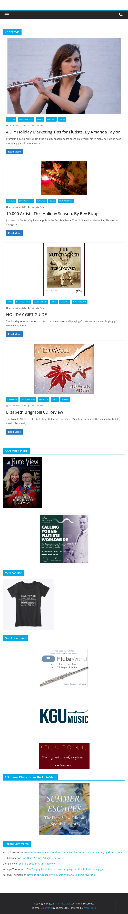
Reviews (65, 399)
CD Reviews (12, 399)
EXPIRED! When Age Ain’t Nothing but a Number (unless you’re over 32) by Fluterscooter (73, 852)
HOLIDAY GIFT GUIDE (26, 314)
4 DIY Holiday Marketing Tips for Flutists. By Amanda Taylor (63, 132)
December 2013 (23, 302)
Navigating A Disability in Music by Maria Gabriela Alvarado (61, 874)
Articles (11, 119)
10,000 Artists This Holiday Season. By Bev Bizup (52, 213)
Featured (51, 119)
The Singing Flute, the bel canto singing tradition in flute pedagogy (65, 869)
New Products (65, 201)
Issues (62, 119)
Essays (40, 119)
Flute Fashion (40, 302)
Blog (9, 302)
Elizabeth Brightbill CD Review (34, 412)
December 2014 (26, 119)
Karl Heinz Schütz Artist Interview (41, 858)
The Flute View (37, 125)
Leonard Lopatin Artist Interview (37, 863)
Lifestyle (65, 302)
